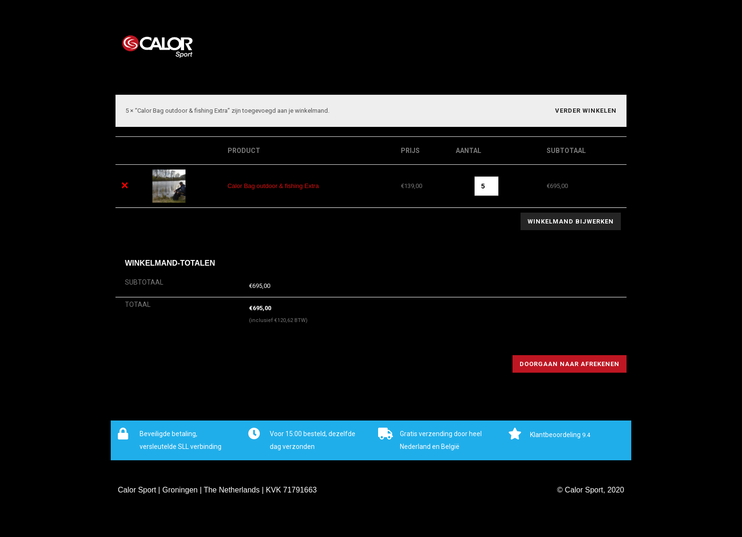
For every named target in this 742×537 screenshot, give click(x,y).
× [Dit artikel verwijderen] (124, 185)
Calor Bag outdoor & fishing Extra (273, 185)
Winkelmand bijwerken (571, 221)
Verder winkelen (586, 110)
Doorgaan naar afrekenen (569, 363)
